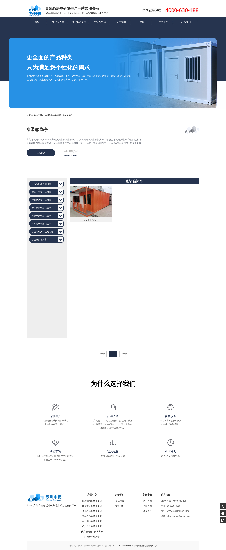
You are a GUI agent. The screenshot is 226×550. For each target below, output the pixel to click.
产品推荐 (163, 22)
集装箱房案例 (79, 22)
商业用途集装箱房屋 (41, 216)
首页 (37, 22)
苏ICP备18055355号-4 (123, 545)
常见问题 (147, 511)
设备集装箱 (100, 22)
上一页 (102, 354)
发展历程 (119, 501)
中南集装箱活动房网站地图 (146, 545)
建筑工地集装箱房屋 (41, 192)
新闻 (142, 22)
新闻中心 (147, 494)
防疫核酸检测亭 (39, 239)
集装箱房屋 (58, 22)
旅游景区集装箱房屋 (41, 200)
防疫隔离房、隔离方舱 (42, 231)
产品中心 (92, 494)
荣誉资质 (119, 506)
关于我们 (121, 22)
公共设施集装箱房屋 (52, 115)
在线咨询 (41, 152)
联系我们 (186, 22)
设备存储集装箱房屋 (41, 208)
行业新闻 (147, 501)
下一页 (124, 354)
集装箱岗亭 (67, 115)
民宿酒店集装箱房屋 (41, 184)
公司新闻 (147, 506)
